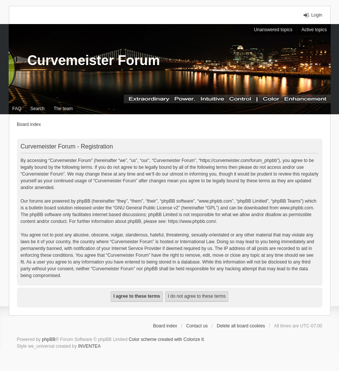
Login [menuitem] (316, 15)
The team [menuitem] (63, 108)
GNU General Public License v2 (146, 207)
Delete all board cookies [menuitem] (241, 326)
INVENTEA (89, 346)
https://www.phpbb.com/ (192, 221)
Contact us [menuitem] (197, 326)
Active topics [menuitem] (314, 29)
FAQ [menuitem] (16, 108)
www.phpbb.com (296, 207)
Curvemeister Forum (93, 60)
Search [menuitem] (38, 108)
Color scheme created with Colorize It (166, 339)
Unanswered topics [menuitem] (273, 29)
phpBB (48, 339)
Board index (165, 326)
